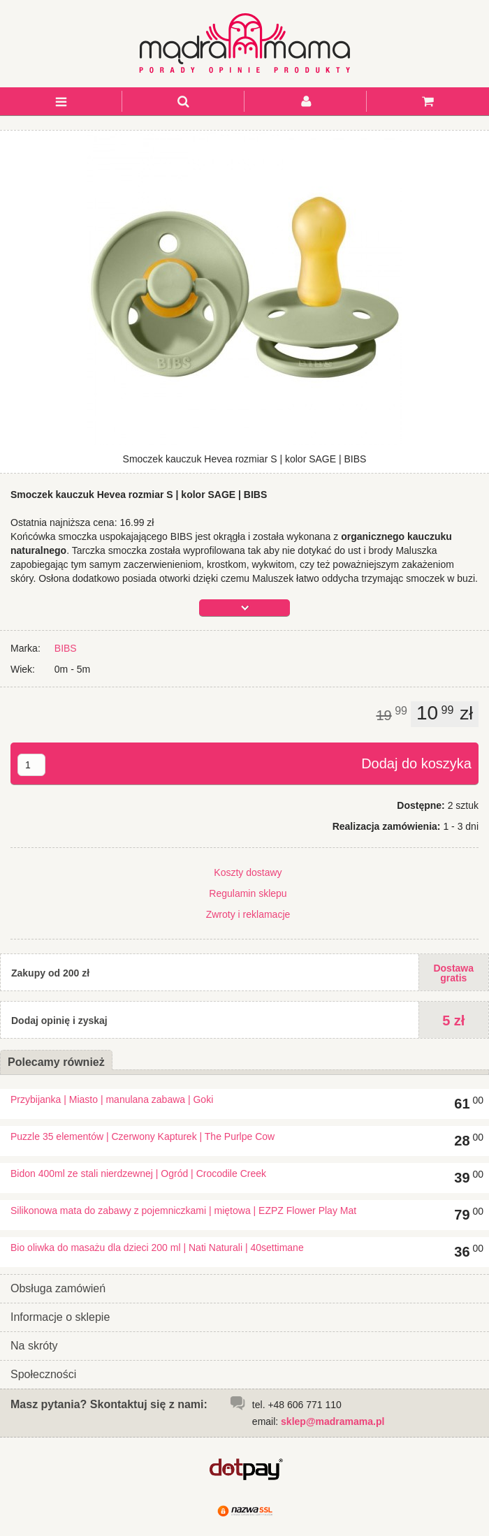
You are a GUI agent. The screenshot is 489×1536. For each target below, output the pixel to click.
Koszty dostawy (248, 872)
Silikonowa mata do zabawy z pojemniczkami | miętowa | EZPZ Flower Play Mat (183, 1210)
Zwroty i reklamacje (248, 914)
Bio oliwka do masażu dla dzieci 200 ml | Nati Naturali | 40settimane (157, 1247)
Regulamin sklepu (247, 893)
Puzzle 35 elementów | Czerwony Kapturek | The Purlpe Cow (142, 1136)
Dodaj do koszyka (416, 763)
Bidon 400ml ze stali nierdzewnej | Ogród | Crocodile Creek (138, 1173)
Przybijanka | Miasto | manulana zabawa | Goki (111, 1099)
